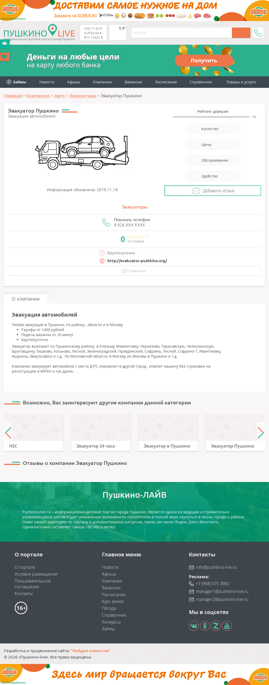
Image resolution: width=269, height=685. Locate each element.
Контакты (24, 593)
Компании (102, 81)
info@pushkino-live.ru (216, 567)
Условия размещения (36, 574)
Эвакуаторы (134, 207)
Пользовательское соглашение (33, 584)
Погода (109, 608)
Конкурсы (111, 622)
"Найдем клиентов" (90, 650)
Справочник (201, 81)
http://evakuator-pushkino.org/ (137, 260)
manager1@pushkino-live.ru (222, 591)
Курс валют (113, 601)
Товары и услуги (241, 81)
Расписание (114, 594)
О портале (25, 567)
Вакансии (133, 81)
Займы (108, 629)
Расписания (166, 81)
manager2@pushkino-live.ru (222, 599)
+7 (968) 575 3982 (212, 583)
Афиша (73, 81)
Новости (46, 81)
